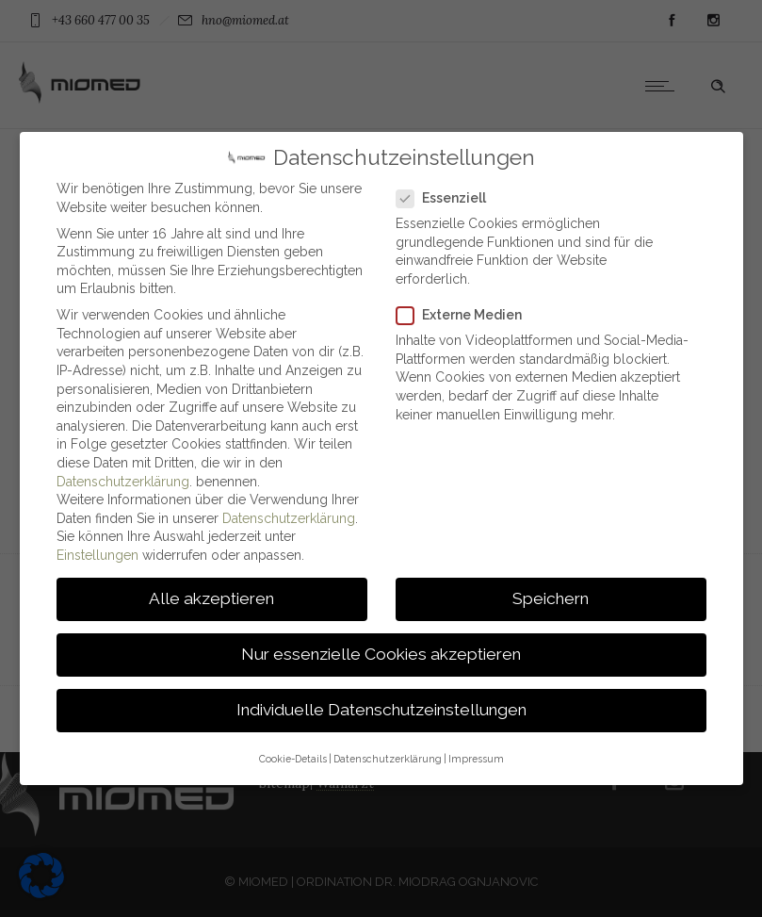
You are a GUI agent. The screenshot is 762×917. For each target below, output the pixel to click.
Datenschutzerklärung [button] (387, 749)
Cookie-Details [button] (293, 749)
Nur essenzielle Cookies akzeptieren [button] (381, 645)
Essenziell (447, 190)
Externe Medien (465, 307)
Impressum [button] (476, 749)
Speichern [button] (550, 590)
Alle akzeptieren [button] (211, 590)
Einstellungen (97, 546)
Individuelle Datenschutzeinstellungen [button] (381, 701)
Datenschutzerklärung (123, 472)
